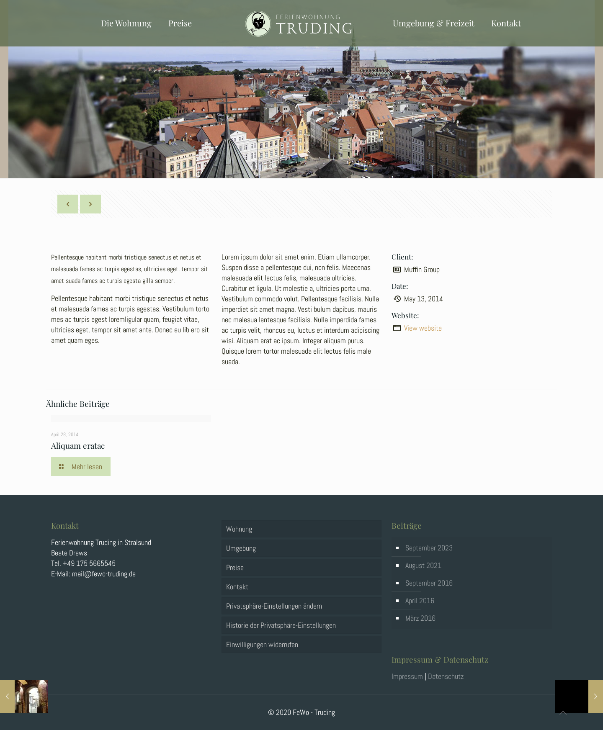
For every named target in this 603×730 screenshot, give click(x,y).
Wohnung (239, 529)
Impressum (407, 676)
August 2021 (423, 565)
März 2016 (420, 618)
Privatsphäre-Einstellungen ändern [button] (274, 606)
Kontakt (237, 586)
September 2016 (429, 583)
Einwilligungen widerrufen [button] (262, 644)
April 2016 (419, 600)
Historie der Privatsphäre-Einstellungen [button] (281, 625)
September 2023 (429, 548)
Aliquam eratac (78, 445)
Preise (235, 567)
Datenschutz (446, 676)
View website (423, 328)
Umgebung (241, 548)
